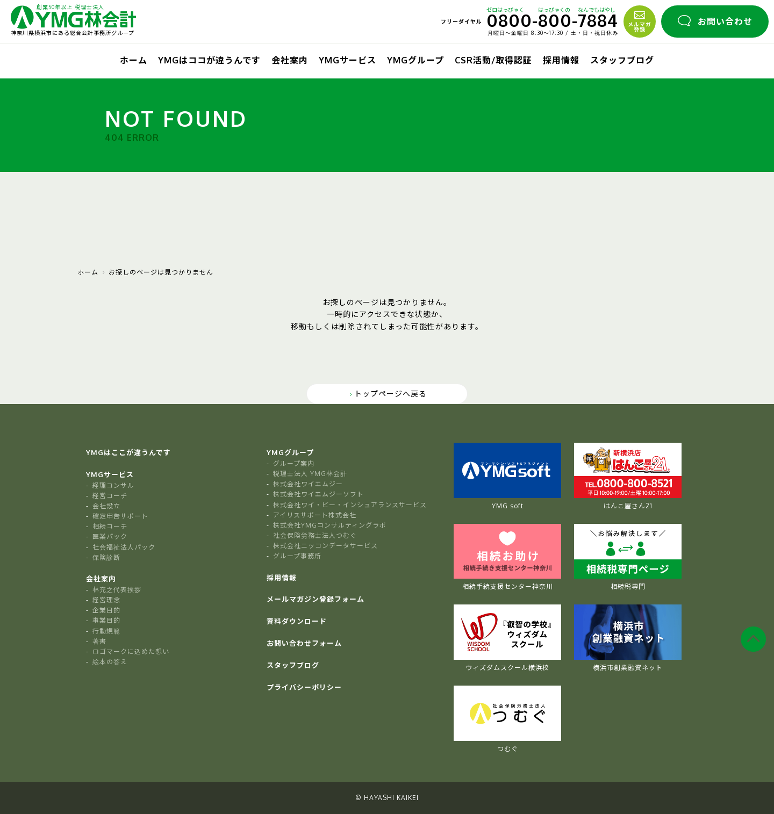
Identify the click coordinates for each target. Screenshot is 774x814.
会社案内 (289, 60)
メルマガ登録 (640, 20)
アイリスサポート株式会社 (314, 515)
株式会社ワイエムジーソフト (318, 494)
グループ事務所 (297, 556)
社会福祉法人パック (123, 547)
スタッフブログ (622, 60)
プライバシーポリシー (304, 687)
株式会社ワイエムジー (308, 484)
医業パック (109, 536)
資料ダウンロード (297, 621)
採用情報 (561, 60)
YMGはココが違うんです (209, 60)
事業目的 (106, 620)
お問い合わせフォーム (304, 643)
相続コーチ (109, 526)
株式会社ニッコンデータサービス (325, 546)
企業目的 (106, 610)
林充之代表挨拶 (116, 590)
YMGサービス (347, 60)
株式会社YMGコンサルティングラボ (329, 525)
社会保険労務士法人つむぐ (315, 535)
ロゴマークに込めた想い (130, 651)
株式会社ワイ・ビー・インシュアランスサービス (350, 505)
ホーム (133, 60)
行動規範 (106, 631)
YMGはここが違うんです (128, 452)
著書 (99, 641)
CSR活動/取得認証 (493, 60)
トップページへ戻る (387, 393)
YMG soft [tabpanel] (507, 476)
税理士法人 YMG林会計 (310, 474)
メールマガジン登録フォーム (315, 599)
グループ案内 (293, 463)
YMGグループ (415, 60)
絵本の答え (109, 662)
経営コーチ (109, 496)
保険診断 (106, 557)
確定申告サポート (120, 516)
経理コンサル (113, 485)
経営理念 (106, 600)
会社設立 (106, 506)
